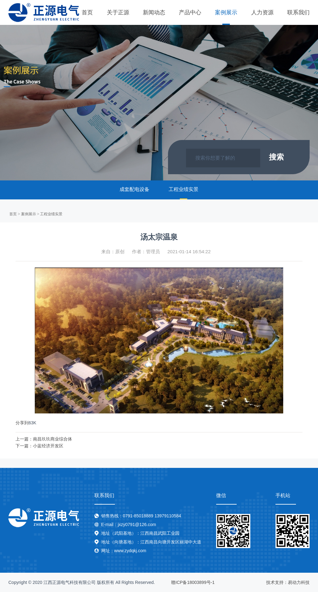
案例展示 (226, 12)
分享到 (22, 422)
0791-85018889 (138, 515)
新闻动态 (154, 12)
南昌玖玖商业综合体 (52, 438)
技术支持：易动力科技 (288, 582)
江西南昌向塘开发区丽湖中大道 (170, 541)
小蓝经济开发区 (48, 445)
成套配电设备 (134, 189)
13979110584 (168, 515)
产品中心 (190, 12)
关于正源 (118, 12)
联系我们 (298, 12)
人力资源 (262, 12)
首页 (87, 12)
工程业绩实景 (183, 189)
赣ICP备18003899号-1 (193, 582)
